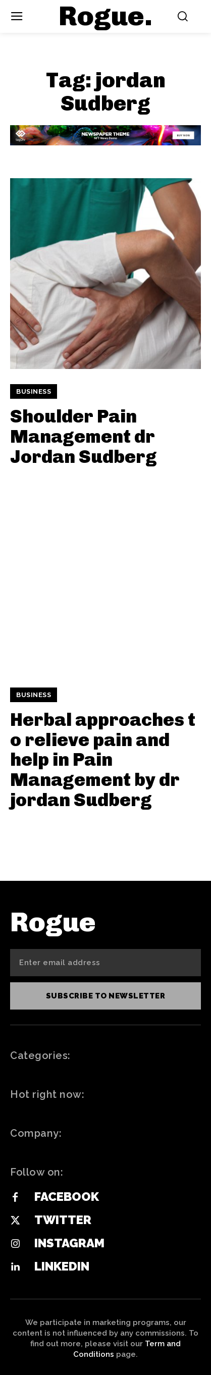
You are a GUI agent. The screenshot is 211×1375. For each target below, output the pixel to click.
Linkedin (61, 1266)
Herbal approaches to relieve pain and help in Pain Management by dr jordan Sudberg (102, 759)
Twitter (62, 1219)
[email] (105, 962)
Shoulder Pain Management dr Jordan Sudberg (83, 436)
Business (33, 391)
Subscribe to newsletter (106, 995)
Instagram (69, 1243)
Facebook (66, 1196)
